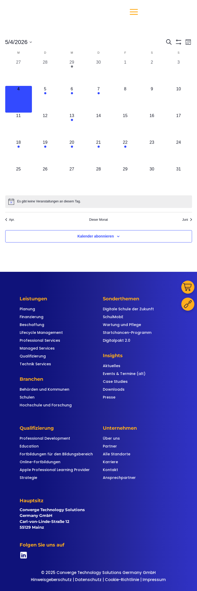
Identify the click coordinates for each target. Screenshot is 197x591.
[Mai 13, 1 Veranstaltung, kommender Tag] (72, 126)
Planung (27, 309)
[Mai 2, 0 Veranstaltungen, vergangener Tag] (152, 72)
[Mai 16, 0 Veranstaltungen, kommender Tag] (152, 126)
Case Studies (115, 382)
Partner (110, 446)
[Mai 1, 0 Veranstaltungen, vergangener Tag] (125, 72)
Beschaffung (32, 325)
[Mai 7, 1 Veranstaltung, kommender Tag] (98, 99)
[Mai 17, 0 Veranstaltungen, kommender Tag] (178, 126)
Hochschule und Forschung (46, 405)
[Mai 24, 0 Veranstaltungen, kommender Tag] (178, 152)
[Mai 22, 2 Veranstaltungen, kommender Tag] (125, 152)
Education (29, 446)
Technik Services (35, 364)
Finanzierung (31, 317)
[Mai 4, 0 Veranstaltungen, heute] (18, 99)
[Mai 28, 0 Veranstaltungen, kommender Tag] (98, 179)
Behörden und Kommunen (44, 390)
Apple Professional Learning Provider (55, 470)
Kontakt (110, 470)
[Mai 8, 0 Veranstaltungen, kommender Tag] (125, 99)
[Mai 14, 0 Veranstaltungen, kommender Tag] (98, 126)
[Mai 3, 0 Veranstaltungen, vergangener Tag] (178, 72)
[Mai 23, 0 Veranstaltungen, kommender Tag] (152, 152)
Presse (109, 397)
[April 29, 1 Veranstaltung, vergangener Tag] (72, 72)
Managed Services (37, 348)
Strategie (28, 478)
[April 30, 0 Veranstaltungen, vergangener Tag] (98, 72)
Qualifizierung (33, 356)
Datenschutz (88, 579)
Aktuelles (111, 366)
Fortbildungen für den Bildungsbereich (56, 454)
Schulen (27, 397)
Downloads (114, 390)
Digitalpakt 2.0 (116, 341)
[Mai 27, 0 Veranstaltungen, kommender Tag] (72, 179)
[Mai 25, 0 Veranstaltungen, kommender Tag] (18, 179)
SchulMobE (113, 317)
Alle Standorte (116, 454)
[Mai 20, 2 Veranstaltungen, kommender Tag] (72, 152)
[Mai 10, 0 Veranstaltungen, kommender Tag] (178, 99)
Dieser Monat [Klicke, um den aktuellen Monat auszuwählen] (98, 220)
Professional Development (45, 439)
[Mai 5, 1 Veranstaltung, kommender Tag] (45, 99)
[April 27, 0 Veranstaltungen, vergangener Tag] (18, 72)
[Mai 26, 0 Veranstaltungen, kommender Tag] (45, 179)
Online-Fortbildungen (40, 462)
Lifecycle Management (41, 333)
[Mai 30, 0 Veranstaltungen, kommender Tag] (152, 179)
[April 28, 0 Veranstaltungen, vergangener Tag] (45, 72)
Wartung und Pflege (122, 325)
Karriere (110, 462)
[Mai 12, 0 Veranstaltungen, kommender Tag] (45, 126)
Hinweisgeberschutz (51, 579)
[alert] (98, 201)
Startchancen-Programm (127, 333)
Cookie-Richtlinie (122, 579)
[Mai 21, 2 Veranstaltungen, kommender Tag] (98, 152)
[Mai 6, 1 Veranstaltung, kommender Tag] (72, 99)
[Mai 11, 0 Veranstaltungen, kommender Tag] (18, 126)
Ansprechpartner (119, 478)
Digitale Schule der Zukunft (128, 309)
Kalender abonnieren (95, 236)
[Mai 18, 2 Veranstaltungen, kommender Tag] (18, 152)
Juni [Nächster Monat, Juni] (187, 220)
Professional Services (40, 341)
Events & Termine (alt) (124, 374)
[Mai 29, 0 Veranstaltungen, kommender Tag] (125, 179)
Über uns (111, 439)
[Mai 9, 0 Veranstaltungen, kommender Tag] (152, 99)
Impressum (154, 579)
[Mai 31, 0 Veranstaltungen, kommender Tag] (178, 179)
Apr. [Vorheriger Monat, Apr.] (10, 220)
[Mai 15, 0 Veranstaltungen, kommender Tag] (125, 126)
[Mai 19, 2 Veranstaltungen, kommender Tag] (45, 152)
